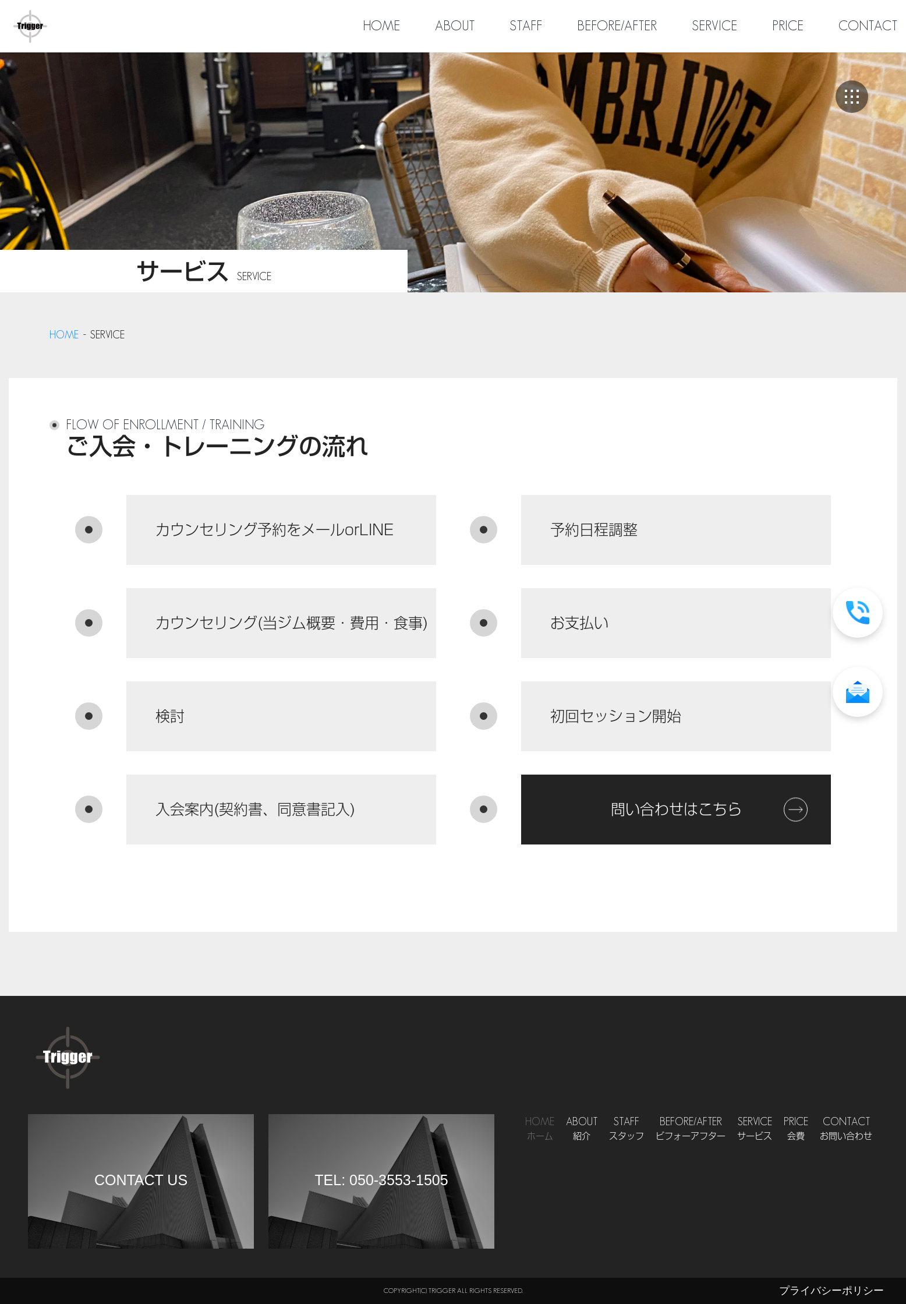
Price (796, 1129)
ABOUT (455, 26)
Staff (626, 1129)
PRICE (788, 26)
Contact (846, 1129)
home (64, 335)
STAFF (525, 26)
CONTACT (867, 26)
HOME (381, 26)
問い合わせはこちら (676, 809)
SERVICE (714, 26)
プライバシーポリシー (831, 1290)
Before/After (690, 1129)
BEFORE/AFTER (617, 26)
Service (754, 1129)
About (581, 1129)
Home (539, 1129)
